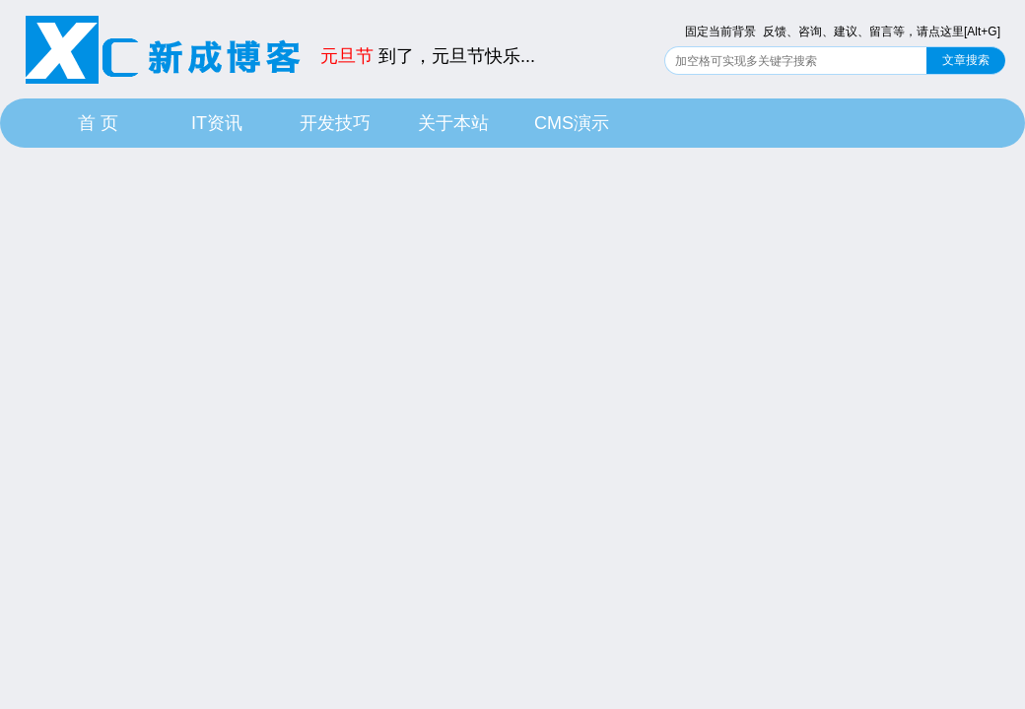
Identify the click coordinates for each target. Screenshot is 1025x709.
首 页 (98, 123)
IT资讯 (216, 123)
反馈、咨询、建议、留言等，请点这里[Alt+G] (881, 31)
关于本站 (453, 123)
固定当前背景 (720, 31)
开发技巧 (335, 123)
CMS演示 (571, 123)
